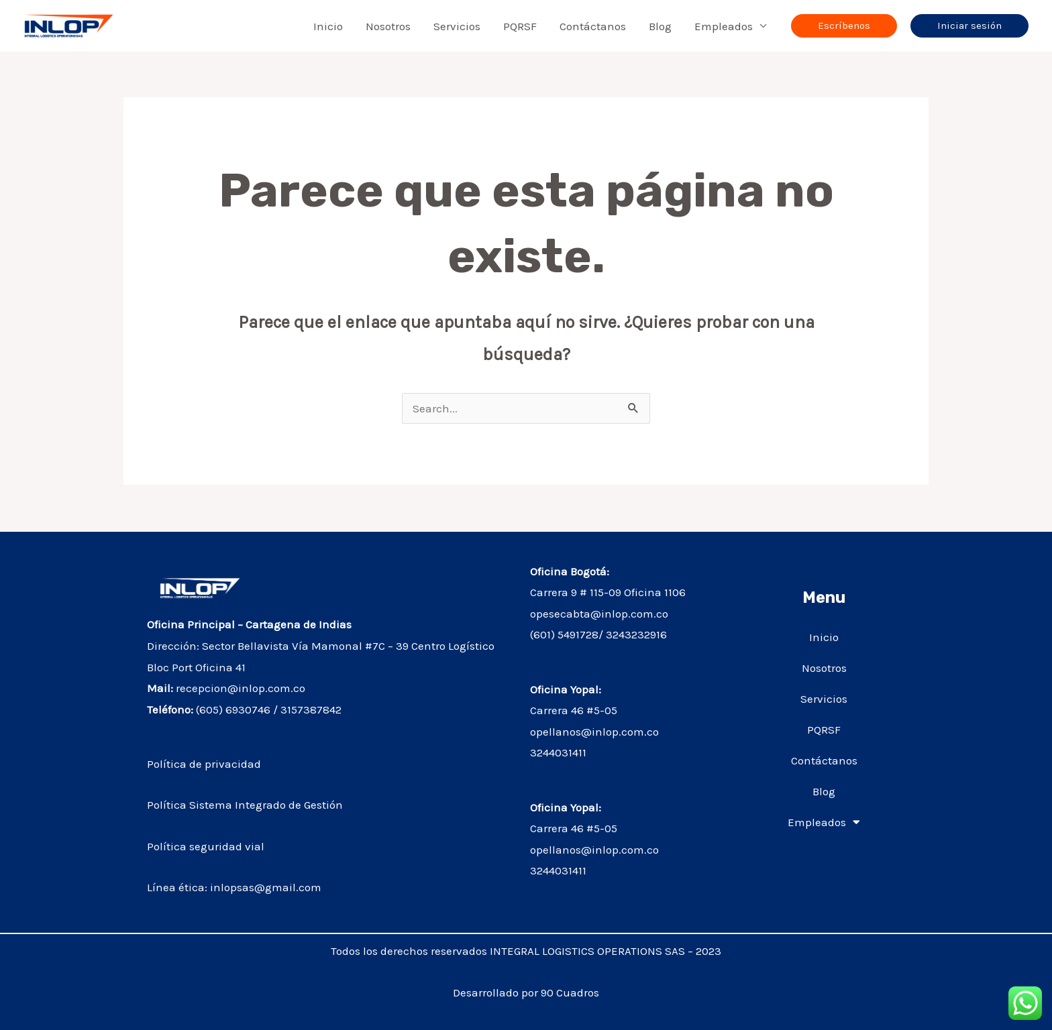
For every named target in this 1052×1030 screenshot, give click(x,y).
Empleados (723, 26)
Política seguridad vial (207, 846)
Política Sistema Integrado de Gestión (246, 804)
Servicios (456, 26)
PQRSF (520, 26)
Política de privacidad (204, 763)
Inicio (328, 26)
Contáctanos (593, 26)
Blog (660, 26)
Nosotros (388, 26)
